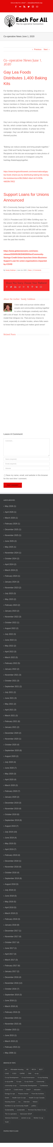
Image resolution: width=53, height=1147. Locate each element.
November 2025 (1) (13, 535)
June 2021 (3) (11, 698)
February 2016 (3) (12, 1012)
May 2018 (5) (10, 902)
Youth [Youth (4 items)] (7, 1122)
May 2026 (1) (10, 506)
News (30, 270)
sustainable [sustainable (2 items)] (21, 1110)
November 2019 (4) (13, 809)
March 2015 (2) (11, 1041)
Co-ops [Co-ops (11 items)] (18, 1081)
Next (46, 49)
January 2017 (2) (12, 971)
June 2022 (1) (11, 640)
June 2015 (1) (11, 1035)
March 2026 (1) (11, 518)
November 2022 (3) (13, 617)
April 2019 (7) (10, 849)
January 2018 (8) (12, 925)
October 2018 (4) (12, 873)
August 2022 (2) (11, 628)
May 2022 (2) (10, 646)
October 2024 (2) (12, 559)
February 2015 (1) (12, 1047)
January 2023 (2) (12, 611)
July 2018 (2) (10, 890)
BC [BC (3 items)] (27, 1069)
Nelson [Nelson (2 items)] (35, 1102)
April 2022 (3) (10, 652)
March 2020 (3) (11, 785)
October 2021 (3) (12, 681)
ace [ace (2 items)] (6, 1069)
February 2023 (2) (12, 605)
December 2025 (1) (13, 529)
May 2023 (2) (10, 599)
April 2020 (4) (10, 780)
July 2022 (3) (10, 634)
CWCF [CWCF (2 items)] (28, 1090)
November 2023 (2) (13, 588)
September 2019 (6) (13, 820)
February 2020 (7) (12, 791)
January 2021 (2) (12, 727)
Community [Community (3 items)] (40, 1081)
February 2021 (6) (12, 721)
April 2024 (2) (10, 564)
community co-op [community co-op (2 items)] (10, 1085)
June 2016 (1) (11, 1000)
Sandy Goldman (11, 270)
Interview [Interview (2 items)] (26, 1102)
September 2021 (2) (13, 686)
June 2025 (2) (11, 541)
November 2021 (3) (13, 675)
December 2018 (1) (13, 861)
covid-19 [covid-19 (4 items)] (8, 1090)
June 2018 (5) (11, 896)
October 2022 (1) (12, 623)
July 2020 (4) (10, 762)
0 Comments (37, 270)
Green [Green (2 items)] (7, 1098)
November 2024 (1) (13, 553)
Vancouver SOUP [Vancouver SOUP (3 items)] (26, 1114)
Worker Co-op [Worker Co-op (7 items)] (38, 1118)
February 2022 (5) (12, 663)
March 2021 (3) (11, 716)
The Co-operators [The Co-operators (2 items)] (11, 1114)
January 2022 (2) (12, 669)
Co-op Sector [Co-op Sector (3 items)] (28, 1081)
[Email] (26, 463)
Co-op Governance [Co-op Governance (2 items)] (28, 1077)
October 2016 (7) (12, 989)
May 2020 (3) (10, 774)
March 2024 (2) (11, 570)
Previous (37, 49)
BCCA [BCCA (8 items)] (34, 1069)
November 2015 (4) (13, 1024)
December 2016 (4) (13, 977)
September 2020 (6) (13, 750)
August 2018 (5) (11, 884)
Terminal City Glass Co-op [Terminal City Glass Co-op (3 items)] (37, 1110)
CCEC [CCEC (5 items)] (14, 1073)
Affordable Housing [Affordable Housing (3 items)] (16, 1069)
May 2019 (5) (10, 843)
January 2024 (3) (12, 582)
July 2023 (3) (10, 593)
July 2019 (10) (11, 832)
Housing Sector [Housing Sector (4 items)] (10, 1102)
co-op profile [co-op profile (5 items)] (9, 1081)
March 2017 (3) (11, 960)
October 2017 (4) (12, 942)
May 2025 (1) (10, 547)
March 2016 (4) (11, 1006)
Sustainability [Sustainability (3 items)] (9, 1110)
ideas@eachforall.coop (35, 3)
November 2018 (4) (13, 867)
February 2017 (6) (12, 966)
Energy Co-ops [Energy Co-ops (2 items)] (10, 1094)
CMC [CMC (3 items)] (30, 1073)
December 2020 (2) (13, 733)
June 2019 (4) (11, 838)
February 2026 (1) (12, 524)
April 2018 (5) (10, 907)
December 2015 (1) (13, 1018)
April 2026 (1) (10, 512)
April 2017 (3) (10, 954)
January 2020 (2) (12, 797)
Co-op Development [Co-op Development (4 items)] (11, 1077)
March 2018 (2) (11, 913)
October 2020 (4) (12, 745)
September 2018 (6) (13, 878)
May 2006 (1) (10, 1053)
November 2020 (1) (13, 739)
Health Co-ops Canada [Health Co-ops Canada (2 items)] (36, 1098)
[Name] (26, 459)
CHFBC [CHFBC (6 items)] (22, 1073)
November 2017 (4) (13, 937)
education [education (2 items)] (37, 1090)
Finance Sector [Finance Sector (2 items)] (23, 1094)
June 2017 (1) (11, 948)
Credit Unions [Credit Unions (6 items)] (18, 1090)
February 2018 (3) (12, 919)
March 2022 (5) (11, 657)
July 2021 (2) (10, 692)
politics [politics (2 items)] (33, 1106)
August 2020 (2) (11, 756)
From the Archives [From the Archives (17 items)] (38, 1094)
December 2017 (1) (13, 931)
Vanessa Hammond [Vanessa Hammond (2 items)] (11, 1118)
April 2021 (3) (10, 710)
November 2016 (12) (13, 983)
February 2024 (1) (12, 576)
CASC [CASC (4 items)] (7, 1073)
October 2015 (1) (12, 1030)
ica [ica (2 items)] (19, 1102)
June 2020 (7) (11, 768)
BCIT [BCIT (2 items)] (41, 1069)
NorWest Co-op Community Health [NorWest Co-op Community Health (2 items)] (16, 1106)
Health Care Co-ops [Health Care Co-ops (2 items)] (19, 1098)
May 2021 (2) (10, 704)
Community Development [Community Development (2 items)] (28, 1085)
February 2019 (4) (12, 855)
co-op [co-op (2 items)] (37, 1073)
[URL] (26, 468)
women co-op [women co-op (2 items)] (26, 1118)
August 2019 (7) (11, 826)
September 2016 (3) (13, 995)
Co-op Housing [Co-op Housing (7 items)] (43, 1077)
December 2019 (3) (13, 803)
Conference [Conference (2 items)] (44, 1085)
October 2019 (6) (12, 814)
